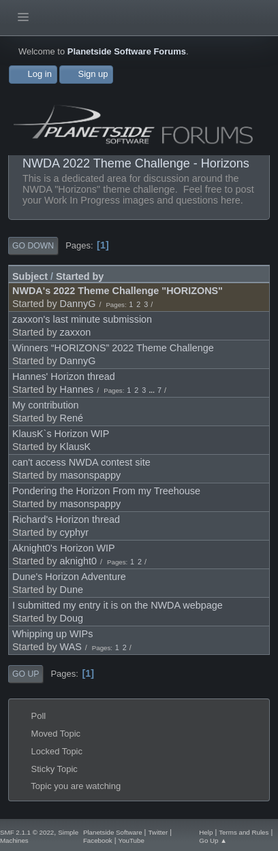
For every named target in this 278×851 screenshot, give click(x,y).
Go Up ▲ (213, 840)
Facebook (97, 840)
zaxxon (75, 332)
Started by (80, 276)
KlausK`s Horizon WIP (60, 433)
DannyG (78, 303)
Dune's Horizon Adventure (69, 576)
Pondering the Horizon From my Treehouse (106, 490)
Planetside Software (112, 832)
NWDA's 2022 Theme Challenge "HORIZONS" (117, 290)
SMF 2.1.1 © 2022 (27, 832)
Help (206, 832)
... (153, 390)
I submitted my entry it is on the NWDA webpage (117, 605)
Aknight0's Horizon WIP (63, 548)
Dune (71, 589)
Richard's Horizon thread (66, 519)
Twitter (158, 832)
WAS (71, 646)
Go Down (33, 246)
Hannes (77, 389)
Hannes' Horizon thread (63, 376)
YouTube (131, 840)
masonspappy (90, 475)
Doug (71, 618)
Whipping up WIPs (52, 633)
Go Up (25, 674)
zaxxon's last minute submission (82, 319)
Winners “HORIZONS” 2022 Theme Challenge (113, 347)
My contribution (45, 405)
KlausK (75, 446)
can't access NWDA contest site (81, 462)
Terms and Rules (243, 832)
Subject (30, 276)
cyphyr (74, 532)
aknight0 (78, 561)
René (71, 418)
